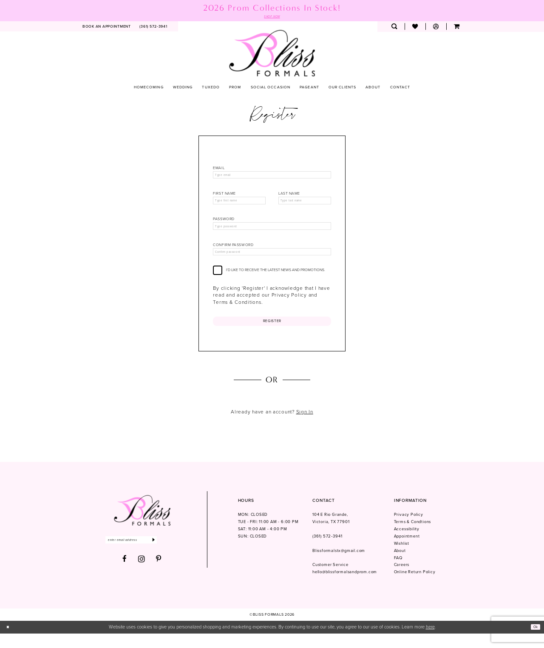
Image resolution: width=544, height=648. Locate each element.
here (430, 641)
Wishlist (401, 558)
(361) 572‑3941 (327, 551)
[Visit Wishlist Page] (415, 28)
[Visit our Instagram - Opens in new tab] (141, 576)
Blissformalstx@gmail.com (338, 565)
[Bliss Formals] (272, 54)
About (400, 565)
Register (272, 333)
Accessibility (406, 543)
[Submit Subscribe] (174, 556)
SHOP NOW (272, 17)
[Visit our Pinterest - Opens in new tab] (159, 576)
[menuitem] (107, 28)
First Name (224, 197)
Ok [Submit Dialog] (533, 641)
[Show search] (394, 28)
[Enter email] (141, 556)
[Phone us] (153, 28)
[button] (435, 28)
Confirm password (233, 253)
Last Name (289, 197)
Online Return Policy (415, 587)
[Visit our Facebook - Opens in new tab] (124, 576)
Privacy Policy (408, 529)
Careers (402, 580)
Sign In (304, 426)
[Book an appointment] (107, 28)
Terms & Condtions (412, 536)
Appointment (407, 551)
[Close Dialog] (9, 641)
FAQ (398, 572)
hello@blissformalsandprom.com (344, 587)
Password (223, 225)
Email (218, 169)
